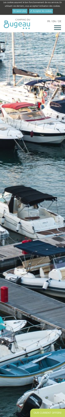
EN (54, 21)
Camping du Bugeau (16, 24)
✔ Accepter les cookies (41, 11)
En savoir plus (20, 11)
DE (59, 21)
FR (48, 21)
